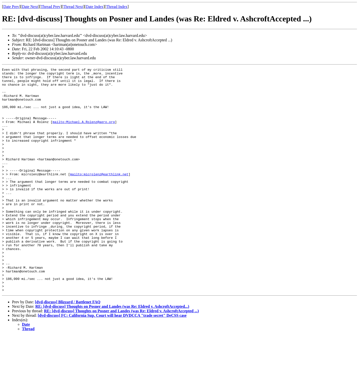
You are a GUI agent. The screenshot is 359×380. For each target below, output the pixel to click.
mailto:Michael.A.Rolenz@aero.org (84, 133)
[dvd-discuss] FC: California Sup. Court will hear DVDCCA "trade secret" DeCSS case (112, 360)
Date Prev (11, 6)
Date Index (94, 6)
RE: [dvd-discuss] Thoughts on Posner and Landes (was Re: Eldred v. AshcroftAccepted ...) (121, 356)
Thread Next (73, 6)
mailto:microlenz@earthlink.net (99, 195)
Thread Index (116, 6)
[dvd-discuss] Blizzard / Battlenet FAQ (67, 347)
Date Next (30, 6)
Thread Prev (50, 6)
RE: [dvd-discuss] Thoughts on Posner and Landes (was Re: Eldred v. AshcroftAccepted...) (112, 351)
